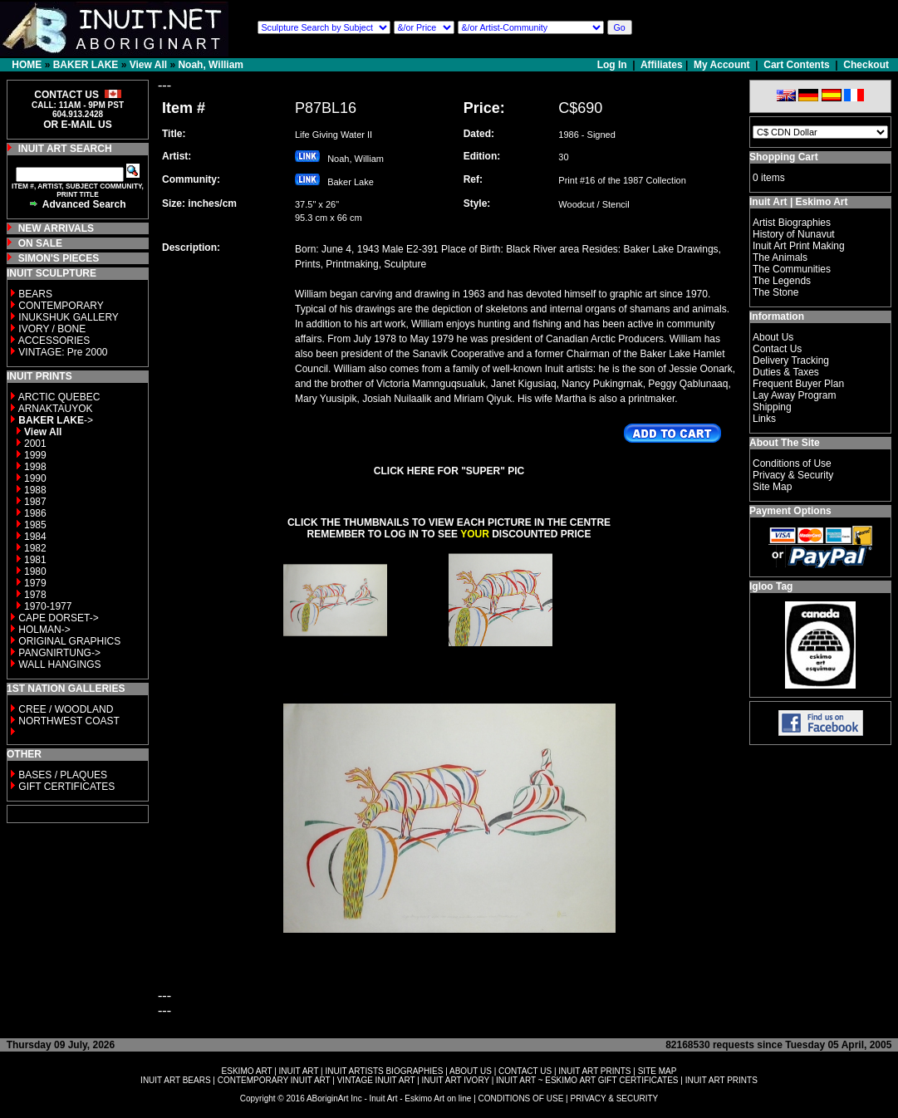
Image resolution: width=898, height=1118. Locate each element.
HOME (27, 65)
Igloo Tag (770, 586)
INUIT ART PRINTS (594, 1071)
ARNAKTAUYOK (55, 408)
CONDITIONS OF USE (521, 1098)
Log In (613, 65)
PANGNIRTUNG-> (59, 653)
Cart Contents (796, 65)
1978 (35, 595)
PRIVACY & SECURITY (614, 1098)
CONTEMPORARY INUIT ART (274, 1080)
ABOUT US (470, 1071)
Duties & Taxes (786, 372)
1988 (35, 490)
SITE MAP (657, 1071)
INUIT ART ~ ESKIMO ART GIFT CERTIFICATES (587, 1080)
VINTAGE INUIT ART (376, 1080)
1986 (35, 513)
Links (764, 418)
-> (55, 420)
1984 (35, 536)
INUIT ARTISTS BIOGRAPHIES (384, 1071)
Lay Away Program (795, 395)
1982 (35, 548)
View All (148, 65)
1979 (35, 583)
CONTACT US (525, 1071)
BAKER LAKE (86, 65)
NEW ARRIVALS (56, 228)
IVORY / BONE (52, 329)
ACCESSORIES (54, 340)
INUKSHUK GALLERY (68, 317)
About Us (773, 337)
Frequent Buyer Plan (798, 384)
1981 (35, 560)
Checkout (866, 65)
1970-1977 (47, 606)
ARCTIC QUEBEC (59, 397)
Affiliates (661, 65)
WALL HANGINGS (59, 664)
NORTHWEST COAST (68, 721)
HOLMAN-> (44, 629)
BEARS (35, 294)
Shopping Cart (783, 157)
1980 (35, 571)
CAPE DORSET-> (58, 618)
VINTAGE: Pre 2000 (62, 352)
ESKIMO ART (247, 1071)
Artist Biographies (792, 222)
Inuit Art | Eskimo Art (798, 202)
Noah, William (210, 65)
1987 (35, 502)
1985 (35, 525)
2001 (35, 443)
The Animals (780, 257)
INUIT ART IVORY (455, 1080)
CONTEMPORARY (60, 305)
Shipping (772, 407)
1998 (35, 467)
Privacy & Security (793, 475)
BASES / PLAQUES (62, 775)
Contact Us (777, 349)
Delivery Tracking (791, 360)
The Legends (782, 281)
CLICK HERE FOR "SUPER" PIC (449, 471)
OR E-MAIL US (77, 124)
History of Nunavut (794, 234)
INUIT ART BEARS (175, 1080)
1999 (35, 455)
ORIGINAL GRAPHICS (69, 641)
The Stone (775, 292)
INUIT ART (299, 1071)
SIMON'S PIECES (59, 258)
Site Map (772, 487)
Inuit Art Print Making (799, 246)
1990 (35, 478)
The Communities (792, 269)
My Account (722, 65)
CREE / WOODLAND (64, 709)
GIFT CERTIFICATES (66, 786)
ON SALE (40, 243)
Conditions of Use (792, 463)
